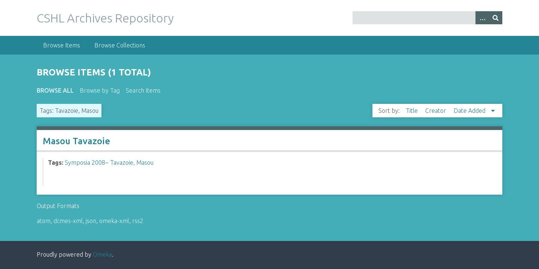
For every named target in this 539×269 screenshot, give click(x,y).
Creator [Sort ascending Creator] (436, 110)
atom (44, 220)
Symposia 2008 (85, 162)
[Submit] (495, 17)
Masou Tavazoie (76, 141)
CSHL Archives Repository (105, 18)
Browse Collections (119, 45)
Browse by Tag (100, 90)
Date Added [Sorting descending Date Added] (470, 110)
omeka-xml (114, 220)
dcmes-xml (68, 220)
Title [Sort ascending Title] (412, 110)
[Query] (428, 17)
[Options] (482, 17)
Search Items (143, 90)
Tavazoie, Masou (131, 162)
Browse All (55, 90)
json (91, 220)
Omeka (102, 254)
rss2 (137, 220)
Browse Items (61, 45)
